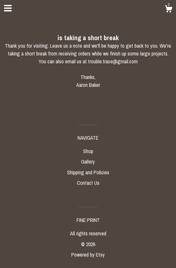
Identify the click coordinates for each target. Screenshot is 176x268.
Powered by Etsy (88, 254)
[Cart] (168, 10)
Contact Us (88, 182)
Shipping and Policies (88, 172)
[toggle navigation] (8, 8)
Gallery (88, 161)
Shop (88, 151)
